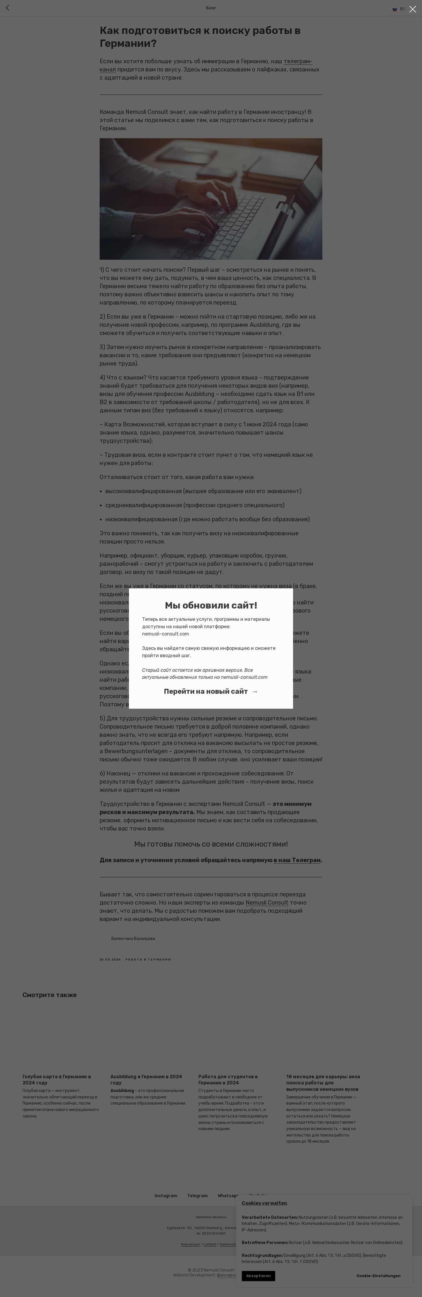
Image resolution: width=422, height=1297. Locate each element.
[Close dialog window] (412, 9)
